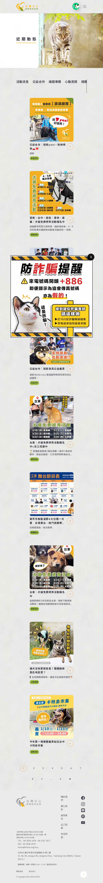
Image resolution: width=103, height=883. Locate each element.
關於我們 (64, 798)
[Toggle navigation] (84, 6)
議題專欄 (55, 82)
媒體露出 (34, 532)
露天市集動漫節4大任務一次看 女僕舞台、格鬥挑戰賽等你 (47, 521)
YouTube (82, 822)
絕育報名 (64, 817)
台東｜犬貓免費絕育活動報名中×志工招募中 (47, 444)
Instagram (82, 804)
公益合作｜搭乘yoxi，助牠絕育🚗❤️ (48, 146)
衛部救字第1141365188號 (33, 834)
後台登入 (32, 871)
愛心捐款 (64, 808)
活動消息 (22, 82)
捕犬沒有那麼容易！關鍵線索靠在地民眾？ (47, 670)
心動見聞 (71, 82)
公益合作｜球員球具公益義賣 (47, 368)
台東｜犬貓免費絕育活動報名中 (47, 594)
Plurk (82, 816)
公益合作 (38, 82)
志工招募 (64, 826)
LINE (82, 810)
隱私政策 (19, 871)
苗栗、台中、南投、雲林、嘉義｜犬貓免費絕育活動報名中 (47, 219)
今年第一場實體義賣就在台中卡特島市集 (47, 743)
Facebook (82, 798)
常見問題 (64, 835)
